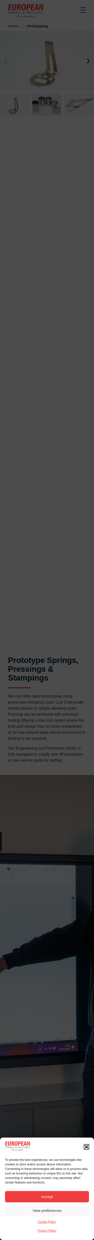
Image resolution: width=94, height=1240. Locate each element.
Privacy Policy (47, 1230)
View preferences (47, 1210)
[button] (86, 1146)
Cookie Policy (47, 1222)
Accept (47, 1197)
